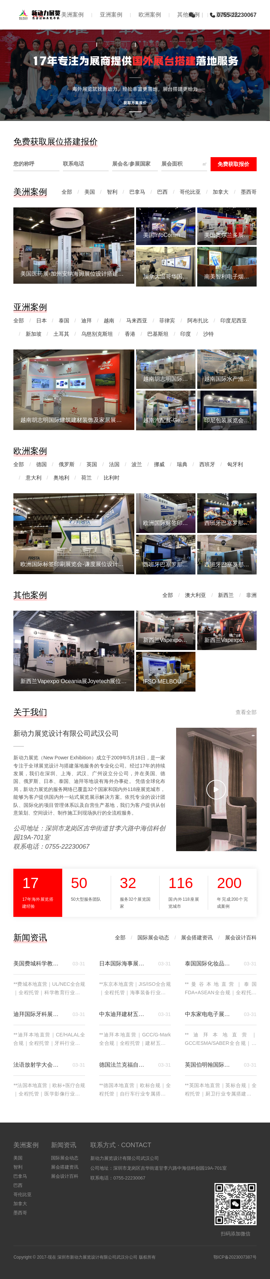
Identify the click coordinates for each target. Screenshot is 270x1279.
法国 (114, 464)
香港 (130, 334)
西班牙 (207, 464)
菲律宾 (167, 320)
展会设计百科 (241, 937)
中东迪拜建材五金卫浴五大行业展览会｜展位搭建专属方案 (124, 1014)
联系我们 (154, 44)
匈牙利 (235, 464)
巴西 (162, 192)
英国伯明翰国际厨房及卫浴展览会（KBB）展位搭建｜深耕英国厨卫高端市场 (210, 1065)
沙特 (208, 334)
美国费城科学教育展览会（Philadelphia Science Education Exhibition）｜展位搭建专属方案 (38, 963)
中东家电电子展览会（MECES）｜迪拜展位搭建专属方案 (210, 1014)
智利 (112, 192)
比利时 (112, 478)
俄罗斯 (67, 464)
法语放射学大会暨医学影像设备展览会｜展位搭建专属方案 (38, 1065)
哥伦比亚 (190, 192)
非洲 (251, 595)
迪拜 (86, 320)
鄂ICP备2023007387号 (235, 1257)
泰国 (64, 320)
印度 (185, 334)
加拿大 (221, 192)
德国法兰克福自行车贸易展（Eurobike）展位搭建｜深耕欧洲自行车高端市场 (124, 1065)
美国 (89, 192)
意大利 (33, 478)
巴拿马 (137, 192)
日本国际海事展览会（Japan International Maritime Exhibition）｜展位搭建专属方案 (124, 963)
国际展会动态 (153, 937)
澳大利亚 (195, 595)
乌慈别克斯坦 (97, 334)
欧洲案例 (150, 15)
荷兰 (86, 478)
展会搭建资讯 (197, 937)
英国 (91, 464)
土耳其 (61, 334)
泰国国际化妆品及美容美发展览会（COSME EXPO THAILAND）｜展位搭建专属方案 (210, 963)
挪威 (159, 464)
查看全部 (246, 712)
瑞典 (182, 464)
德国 (41, 464)
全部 (67, 192)
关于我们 (116, 44)
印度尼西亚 (233, 320)
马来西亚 (136, 320)
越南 (109, 320)
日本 (41, 320)
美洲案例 (72, 15)
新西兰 (226, 595)
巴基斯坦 (157, 334)
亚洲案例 (111, 15)
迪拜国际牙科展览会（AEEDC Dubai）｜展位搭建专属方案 (38, 1014)
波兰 (136, 464)
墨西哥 (249, 192)
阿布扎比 (197, 320)
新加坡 (33, 334)
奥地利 (61, 478)
